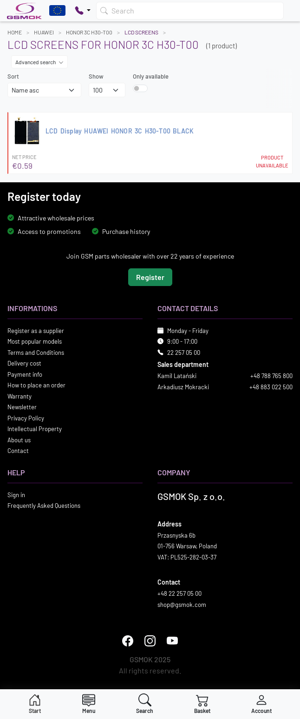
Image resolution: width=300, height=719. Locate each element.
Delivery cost (24, 363)
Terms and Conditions (35, 352)
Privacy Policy (25, 417)
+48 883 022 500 (271, 386)
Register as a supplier (35, 330)
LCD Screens (141, 32)
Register (150, 276)
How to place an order (36, 385)
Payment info (24, 374)
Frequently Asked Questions (43, 505)
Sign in (16, 494)
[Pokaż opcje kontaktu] (82, 11)
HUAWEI (44, 32)
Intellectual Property (34, 429)
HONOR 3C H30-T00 (89, 32)
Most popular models (34, 341)
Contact (18, 450)
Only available (151, 76)
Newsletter (22, 407)
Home (14, 32)
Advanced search (39, 62)
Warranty (19, 395)
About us (19, 439)
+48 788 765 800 (271, 375)
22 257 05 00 (183, 352)
